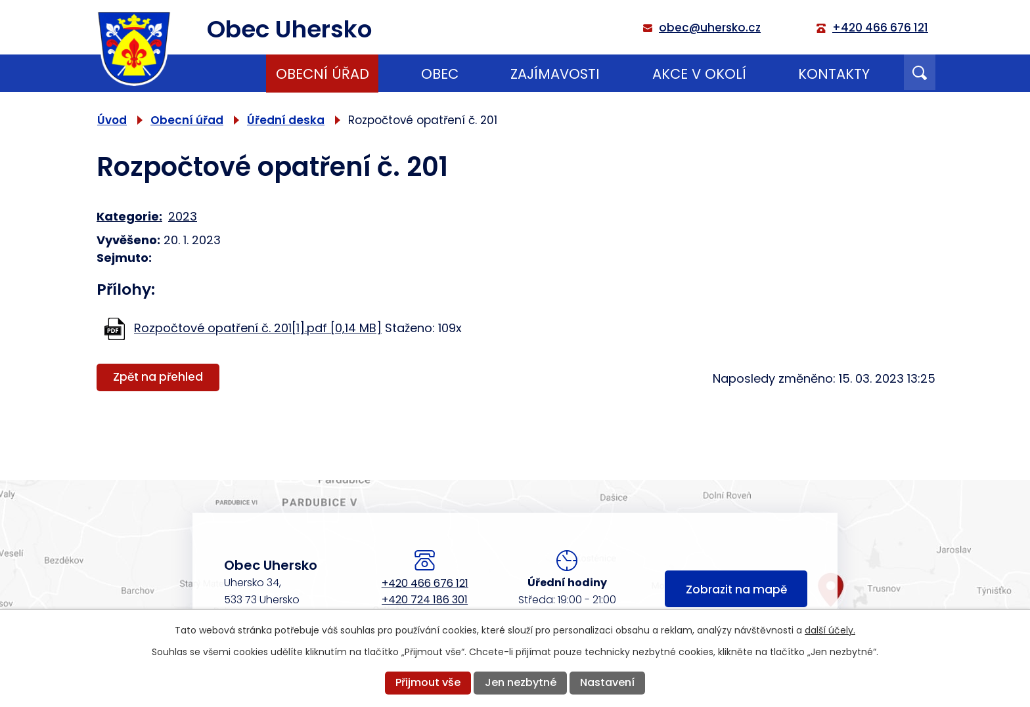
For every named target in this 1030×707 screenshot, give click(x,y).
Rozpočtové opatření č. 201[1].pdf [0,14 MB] (258, 328)
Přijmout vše (427, 682)
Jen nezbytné (520, 682)
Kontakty (834, 73)
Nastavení (607, 682)
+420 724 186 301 (425, 599)
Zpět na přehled (158, 377)
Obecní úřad (322, 73)
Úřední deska (286, 120)
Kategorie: (129, 216)
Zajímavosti (555, 73)
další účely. (830, 630)
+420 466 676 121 (425, 583)
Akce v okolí (699, 73)
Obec (440, 73)
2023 (182, 216)
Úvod (213, 73)
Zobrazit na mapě (736, 589)
